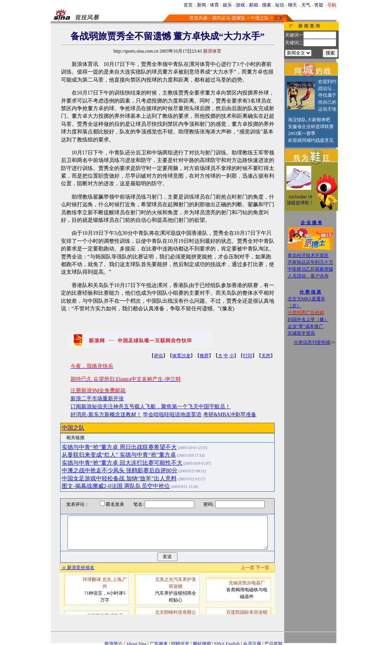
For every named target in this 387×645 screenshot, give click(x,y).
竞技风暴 (198, 18)
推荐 (204, 355)
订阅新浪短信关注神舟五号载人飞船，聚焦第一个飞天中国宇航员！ (150, 406)
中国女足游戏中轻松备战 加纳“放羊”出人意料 (119, 478)
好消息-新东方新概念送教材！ (106, 414)
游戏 (240, 5)
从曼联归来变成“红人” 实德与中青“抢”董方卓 (119, 455)
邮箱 (253, 5)
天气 (305, 5)
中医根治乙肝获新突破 (310, 269)
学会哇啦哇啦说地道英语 (172, 414)
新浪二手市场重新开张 (97, 398)
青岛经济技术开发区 (308, 255)
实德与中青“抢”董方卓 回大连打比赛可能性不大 (122, 463)
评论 (158, 355)
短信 (279, 5)
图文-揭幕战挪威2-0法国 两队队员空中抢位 (116, 486)
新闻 (201, 5)
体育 (214, 5)
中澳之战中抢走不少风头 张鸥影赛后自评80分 (120, 470)
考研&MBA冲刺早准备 (230, 414)
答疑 (318, 5)
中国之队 (260, 18)
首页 (188, 5)
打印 (247, 355)
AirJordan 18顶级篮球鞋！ (300, 199)
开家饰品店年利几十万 (310, 262)
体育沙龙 (181, 355)
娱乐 (227, 5)
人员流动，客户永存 (308, 276)
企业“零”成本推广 (306, 326)
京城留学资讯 (301, 333)
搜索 (266, 5)
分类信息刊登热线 (312, 342)
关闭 (265, 355)
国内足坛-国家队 (229, 18)
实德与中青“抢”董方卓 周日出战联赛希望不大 (119, 447)
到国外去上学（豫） (308, 319)
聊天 (292, 5)
